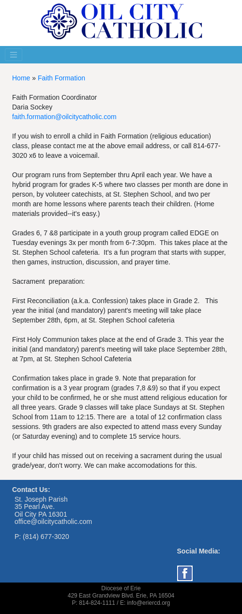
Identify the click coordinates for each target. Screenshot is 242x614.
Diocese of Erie (120, 588)
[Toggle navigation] (13, 54)
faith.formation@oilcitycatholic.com (64, 117)
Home (21, 78)
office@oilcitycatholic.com (53, 521)
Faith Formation (61, 78)
